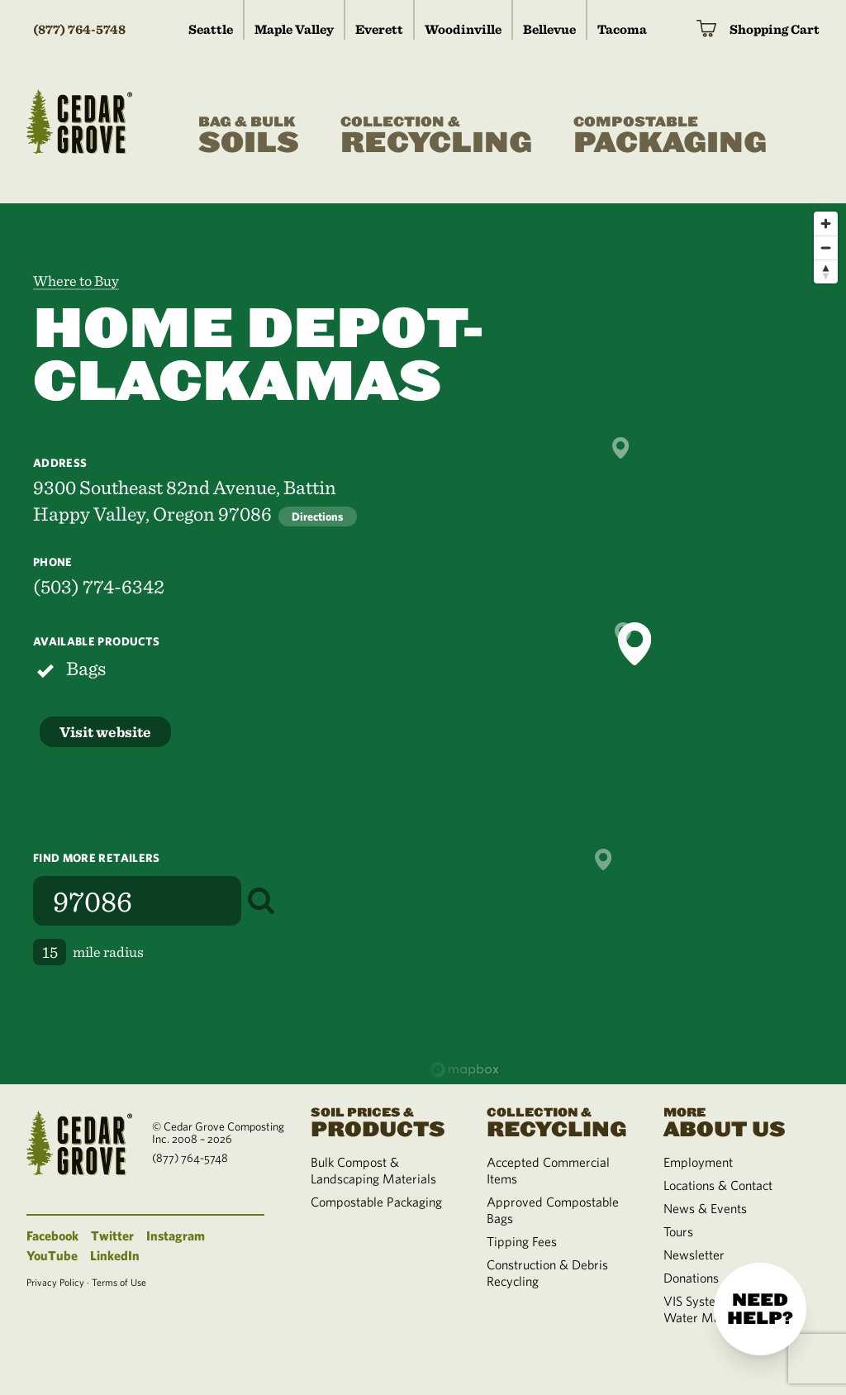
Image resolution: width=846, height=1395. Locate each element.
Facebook (52, 1235)
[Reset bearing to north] (826, 271)
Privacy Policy (55, 1282)
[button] (634, 643)
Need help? (760, 1309)
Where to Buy (76, 280)
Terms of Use (119, 1282)
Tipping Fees (522, 1241)
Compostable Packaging (376, 1201)
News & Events (705, 1208)
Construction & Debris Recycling (547, 1272)
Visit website (105, 731)
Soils (248, 135)
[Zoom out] (826, 247)
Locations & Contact (717, 1185)
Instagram (175, 1235)
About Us (731, 1121)
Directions (318, 516)
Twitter (112, 1235)
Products (379, 1121)
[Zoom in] (826, 224)
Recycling (436, 135)
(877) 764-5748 (79, 29)
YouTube (52, 1255)
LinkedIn (115, 1255)
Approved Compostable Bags (553, 1210)
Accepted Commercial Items (548, 1170)
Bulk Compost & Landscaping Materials (373, 1170)
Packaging (670, 135)
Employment (698, 1162)
